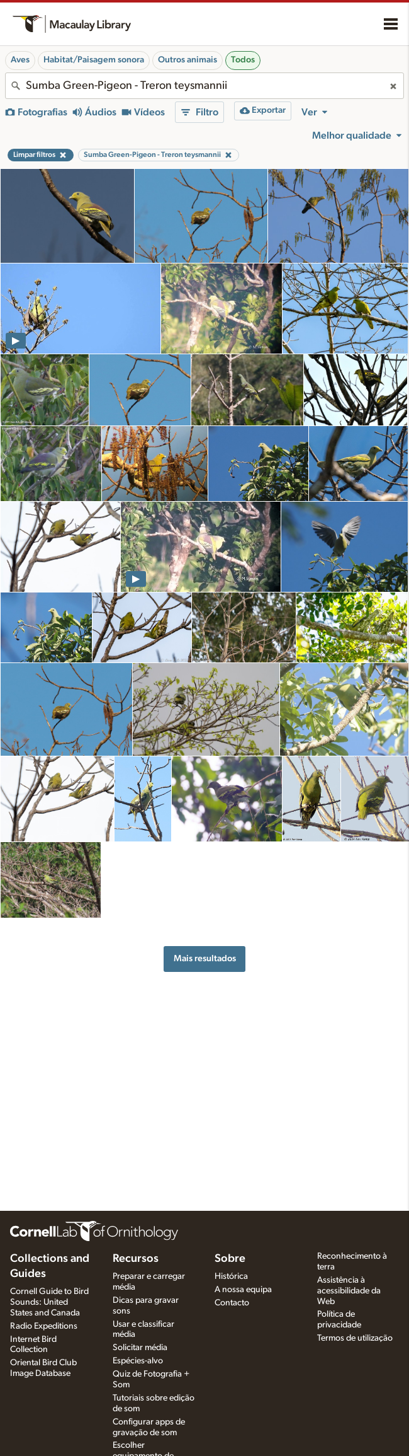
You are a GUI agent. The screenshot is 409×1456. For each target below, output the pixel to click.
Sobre (230, 1258)
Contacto (232, 1302)
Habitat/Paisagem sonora (93, 59)
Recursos (136, 1258)
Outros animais (187, 59)
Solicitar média (140, 1347)
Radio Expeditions (43, 1326)
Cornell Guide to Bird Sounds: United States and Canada (49, 1302)
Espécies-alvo (138, 1360)
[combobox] (204, 85)
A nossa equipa (243, 1289)
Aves (20, 59)
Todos (243, 59)
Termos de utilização (355, 1338)
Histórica (231, 1276)
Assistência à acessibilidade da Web (349, 1291)
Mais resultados (205, 958)
